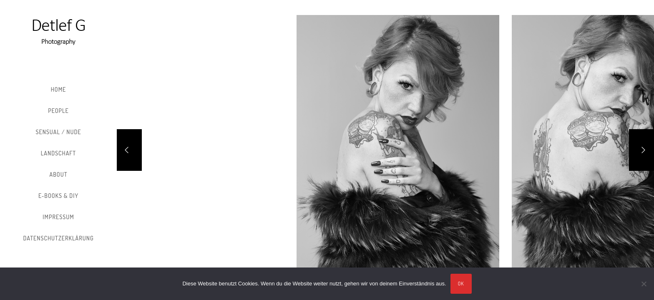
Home (58, 89)
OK (461, 283)
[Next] (641, 150)
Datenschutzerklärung (58, 238)
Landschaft (58, 153)
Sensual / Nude (58, 131)
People (58, 110)
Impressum (58, 216)
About (59, 174)
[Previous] (129, 150)
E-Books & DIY (58, 195)
